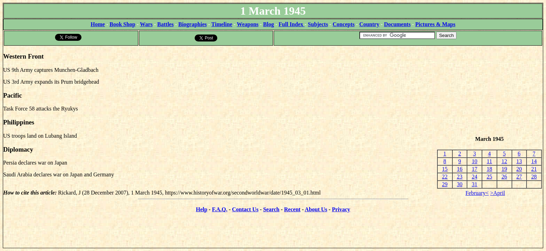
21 (534, 169)
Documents (397, 24)
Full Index (292, 24)
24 (474, 177)
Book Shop (122, 24)
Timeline (221, 24)
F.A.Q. (219, 209)
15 (444, 169)
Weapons (247, 24)
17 (474, 169)
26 (504, 177)
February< (477, 193)
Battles (165, 24)
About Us (316, 209)
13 (519, 161)
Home (98, 24)
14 (534, 161)
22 (444, 177)
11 (489, 161)
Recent (292, 209)
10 (474, 161)
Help (201, 209)
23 (459, 177)
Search (271, 209)
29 (444, 184)
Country (369, 24)
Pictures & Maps (435, 24)
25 (489, 177)
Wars (146, 24)
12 (504, 161)
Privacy (341, 209)
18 (489, 169)
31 (474, 184)
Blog (268, 24)
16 (459, 169)
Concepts (343, 24)
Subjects (318, 24)
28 (534, 177)
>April (497, 193)
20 (519, 169)
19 (504, 169)
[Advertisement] (489, 91)
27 (519, 177)
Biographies (192, 24)
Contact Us (245, 209)
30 (459, 184)
